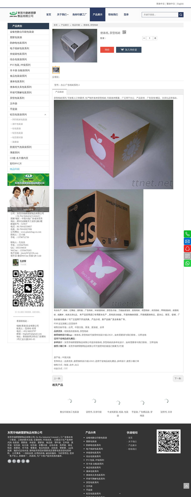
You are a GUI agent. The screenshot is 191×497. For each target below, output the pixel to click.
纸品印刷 (15, 169)
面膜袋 (15, 142)
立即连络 (142, 335)
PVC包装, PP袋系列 (20, 65)
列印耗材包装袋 (19, 119)
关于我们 (62, 14)
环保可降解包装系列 (20, 92)
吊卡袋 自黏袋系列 (20, 70)
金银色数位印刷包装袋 (22, 32)
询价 (107, 49)
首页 (48, 14)
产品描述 (59, 92)
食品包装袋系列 (18, 76)
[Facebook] (9, 461)
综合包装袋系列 (18, 59)
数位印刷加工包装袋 (69, 412)
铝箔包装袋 (17, 133)
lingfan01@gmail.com (32, 334)
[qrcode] (169, 441)
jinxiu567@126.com (29, 253)
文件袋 (13, 103)
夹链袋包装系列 (18, 54)
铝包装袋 (16, 128)
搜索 (180, 14)
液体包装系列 (17, 81)
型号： (57, 85)
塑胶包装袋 (16, 37)
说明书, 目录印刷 (94, 412)
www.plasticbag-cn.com (31, 232)
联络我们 (113, 14)
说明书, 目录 (166, 412)
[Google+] (14, 461)
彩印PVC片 (16, 163)
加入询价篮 (131, 49)
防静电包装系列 (18, 43)
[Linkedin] (18, 461)
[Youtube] (28, 461)
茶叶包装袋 (17, 124)
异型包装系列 (17, 98)
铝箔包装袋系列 (18, 114)
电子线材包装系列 (19, 48)
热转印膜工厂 (80, 14)
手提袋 (13, 109)
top (186, 486)
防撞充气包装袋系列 (20, 147)
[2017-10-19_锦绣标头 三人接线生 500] (28, 192)
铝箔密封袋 (17, 137)
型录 (126, 14)
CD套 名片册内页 (19, 158)
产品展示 (97, 14)
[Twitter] (23, 461)
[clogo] (22, 14)
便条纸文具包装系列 (20, 87)
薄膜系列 (15, 152)
